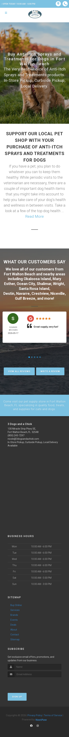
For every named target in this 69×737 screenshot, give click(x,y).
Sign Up (17, 696)
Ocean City (26, 284)
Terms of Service (53, 715)
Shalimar (44, 284)
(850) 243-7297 (16, 435)
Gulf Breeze (25, 298)
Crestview (40, 293)
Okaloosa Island (37, 279)
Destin (8, 293)
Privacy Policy (35, 715)
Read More (34, 216)
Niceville (57, 293)
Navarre (23, 293)
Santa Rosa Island (34, 288)
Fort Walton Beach (19, 274)
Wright (58, 284)
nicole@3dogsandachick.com (23, 438)
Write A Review (50, 371)
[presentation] (26, 683)
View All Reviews (19, 371)
